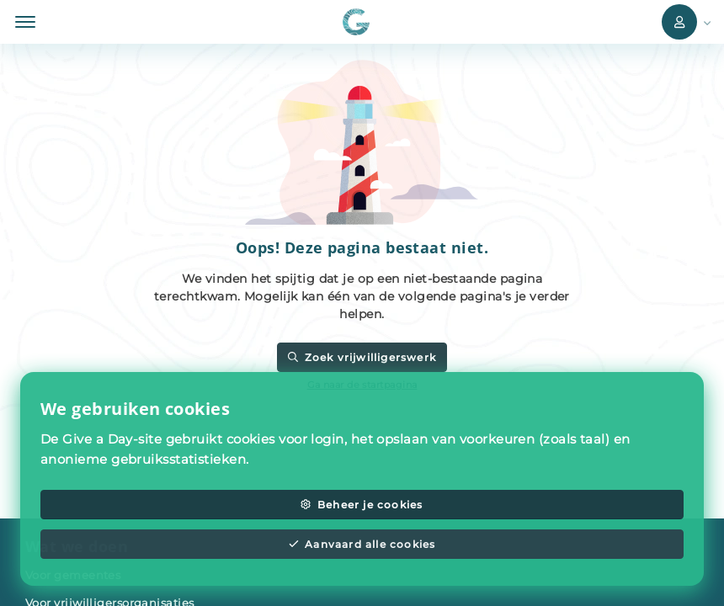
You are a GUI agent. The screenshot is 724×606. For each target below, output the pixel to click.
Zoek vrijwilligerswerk (362, 357)
